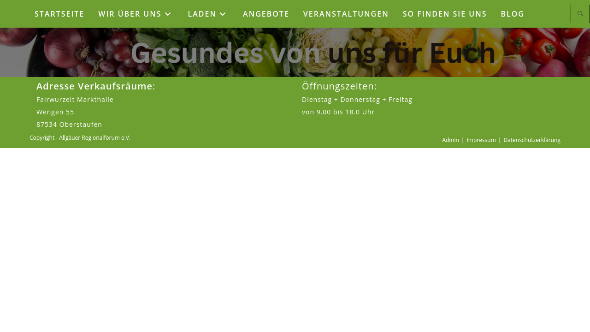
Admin (450, 324)
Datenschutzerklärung (531, 324)
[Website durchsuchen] (580, 14)
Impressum (481, 324)
